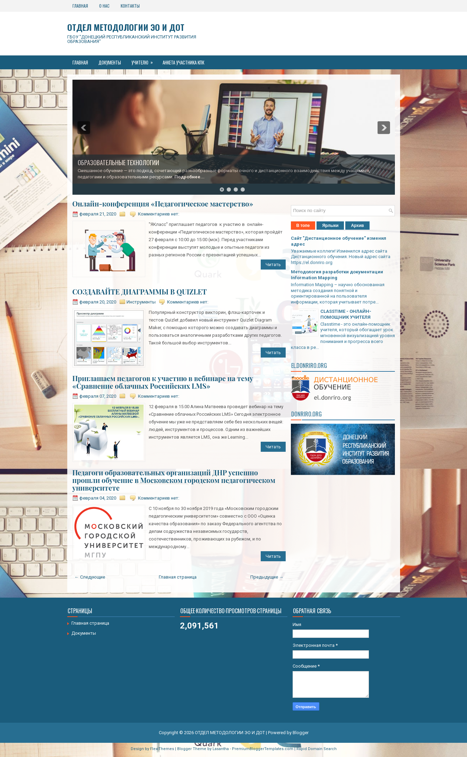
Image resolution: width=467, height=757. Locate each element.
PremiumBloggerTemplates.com (262, 749)
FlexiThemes (162, 749)
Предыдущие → (267, 577)
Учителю (144, 60)
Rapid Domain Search (316, 749)
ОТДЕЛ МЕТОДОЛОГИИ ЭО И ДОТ (125, 27)
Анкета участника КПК (183, 62)
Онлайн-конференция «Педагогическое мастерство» (162, 204)
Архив (357, 225)
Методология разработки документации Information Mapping (337, 274)
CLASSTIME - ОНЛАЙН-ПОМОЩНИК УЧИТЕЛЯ (345, 314)
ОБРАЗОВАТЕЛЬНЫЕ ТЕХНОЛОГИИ (118, 162)
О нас (104, 6)
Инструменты (141, 302)
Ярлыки (330, 225)
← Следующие (90, 577)
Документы (109, 62)
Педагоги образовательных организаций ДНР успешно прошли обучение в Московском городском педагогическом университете (174, 480)
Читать (273, 264)
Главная (80, 6)
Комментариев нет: (158, 214)
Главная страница (178, 577)
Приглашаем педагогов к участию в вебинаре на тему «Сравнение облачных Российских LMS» (162, 382)
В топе (303, 225)
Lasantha (221, 749)
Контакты (130, 6)
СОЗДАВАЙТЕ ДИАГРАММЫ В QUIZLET (139, 292)
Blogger (301, 732)
